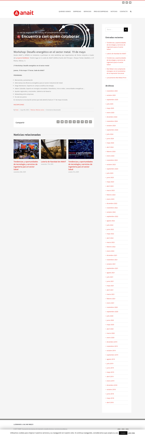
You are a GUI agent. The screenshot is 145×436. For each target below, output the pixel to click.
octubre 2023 (111, 164)
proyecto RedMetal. (23, 58)
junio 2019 (110, 368)
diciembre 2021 (112, 255)
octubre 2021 (111, 264)
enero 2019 (110, 381)
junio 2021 (110, 281)
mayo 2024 (110, 143)
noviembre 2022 (112, 208)
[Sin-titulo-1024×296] (54, 35)
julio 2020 (110, 316)
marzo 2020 (111, 333)
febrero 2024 (111, 151)
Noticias (33, 110)
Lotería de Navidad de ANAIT (53, 161)
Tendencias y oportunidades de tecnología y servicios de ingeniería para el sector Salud (26, 165)
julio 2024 (110, 134)
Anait (16, 110)
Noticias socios (40, 110)
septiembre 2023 (112, 169)
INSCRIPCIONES (19, 105)
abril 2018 (110, 402)
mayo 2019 (110, 372)
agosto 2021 (111, 273)
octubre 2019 (111, 350)
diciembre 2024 (112, 117)
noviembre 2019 (112, 346)
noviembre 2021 (112, 260)
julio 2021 (110, 277)
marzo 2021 (111, 294)
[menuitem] (66, 11)
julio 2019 (110, 363)
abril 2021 (110, 290)
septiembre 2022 (112, 216)
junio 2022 (110, 229)
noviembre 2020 (112, 307)
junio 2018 (110, 394)
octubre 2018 (111, 389)
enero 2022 (110, 251)
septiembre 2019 (112, 355)
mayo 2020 (110, 325)
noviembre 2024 (112, 121)
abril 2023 (110, 186)
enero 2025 (110, 113)
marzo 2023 (111, 190)
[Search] (130, 11)
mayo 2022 (110, 234)
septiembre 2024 (112, 130)
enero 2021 (110, 303)
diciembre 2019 (112, 342)
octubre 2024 (111, 125)
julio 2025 (110, 104)
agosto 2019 (111, 359)
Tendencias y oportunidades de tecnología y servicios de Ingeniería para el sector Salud (80, 165)
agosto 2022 (111, 221)
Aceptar (123, 433)
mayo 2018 (110, 398)
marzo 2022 (111, 242)
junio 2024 (110, 138)
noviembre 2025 (112, 91)
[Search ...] (115, 30)
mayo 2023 (110, 182)
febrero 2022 (111, 247)
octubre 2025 (111, 95)
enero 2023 (110, 199)
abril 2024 (110, 147)
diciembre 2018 (112, 385)
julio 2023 (110, 173)
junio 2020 (110, 320)
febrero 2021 (111, 299)
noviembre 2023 (112, 160)
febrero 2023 (111, 195)
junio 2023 (110, 177)
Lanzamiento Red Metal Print (116, 78)
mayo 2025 (110, 108)
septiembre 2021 (112, 268)
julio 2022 (110, 225)
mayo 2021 (110, 286)
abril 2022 (110, 238)
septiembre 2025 (112, 100)
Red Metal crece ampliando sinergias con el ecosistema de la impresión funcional (116, 71)
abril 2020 (110, 329)
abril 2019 (110, 376)
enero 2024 (110, 156)
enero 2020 (110, 337)
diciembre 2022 (112, 203)
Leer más (131, 433)
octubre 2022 (111, 212)
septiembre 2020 (112, 312)
